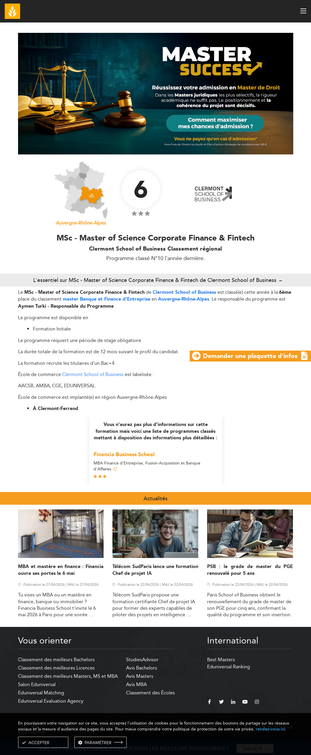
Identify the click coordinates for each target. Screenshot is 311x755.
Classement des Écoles (150, 692)
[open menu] (303, 11)
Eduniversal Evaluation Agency (50, 701)
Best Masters (221, 659)
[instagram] (256, 702)
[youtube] (245, 702)
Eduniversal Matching (41, 692)
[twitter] (221, 702)
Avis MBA (136, 684)
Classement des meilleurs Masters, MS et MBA (68, 676)
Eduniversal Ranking (228, 666)
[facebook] (209, 702)
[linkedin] (233, 702)
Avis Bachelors (141, 668)
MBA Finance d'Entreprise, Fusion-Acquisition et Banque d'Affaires (147, 466)
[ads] (155, 93)
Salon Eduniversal (37, 684)
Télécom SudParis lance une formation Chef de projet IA (155, 570)
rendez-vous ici (270, 729)
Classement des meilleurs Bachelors (56, 659)
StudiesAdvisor (142, 659)
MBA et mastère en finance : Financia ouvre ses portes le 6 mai (61, 570)
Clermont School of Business (185, 292)
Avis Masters (139, 676)
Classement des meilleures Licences (56, 668)
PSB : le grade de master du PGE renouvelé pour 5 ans (250, 570)
